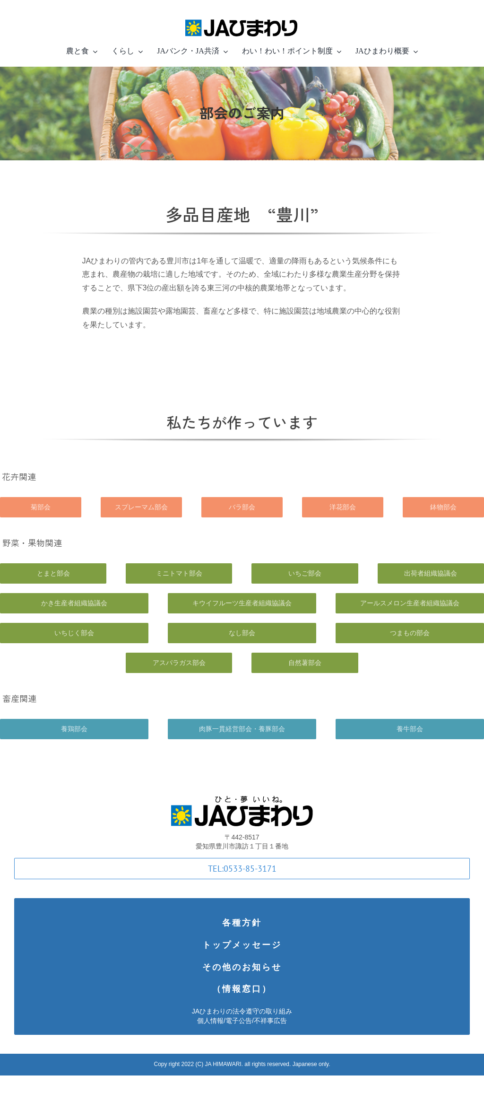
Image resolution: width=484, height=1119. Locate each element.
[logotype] (242, 800)
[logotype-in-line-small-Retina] (242, 18)
